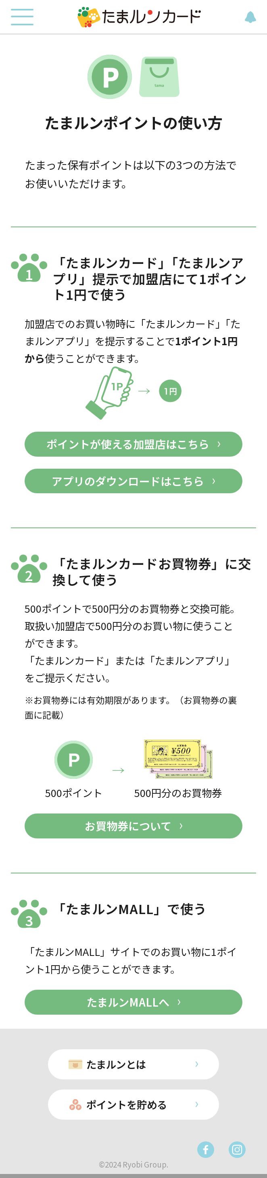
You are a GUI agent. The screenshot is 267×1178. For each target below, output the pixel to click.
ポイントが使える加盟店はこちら (127, 444)
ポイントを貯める (126, 1104)
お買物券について (128, 826)
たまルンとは (116, 1063)
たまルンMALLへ (127, 1002)
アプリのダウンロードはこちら (128, 481)
